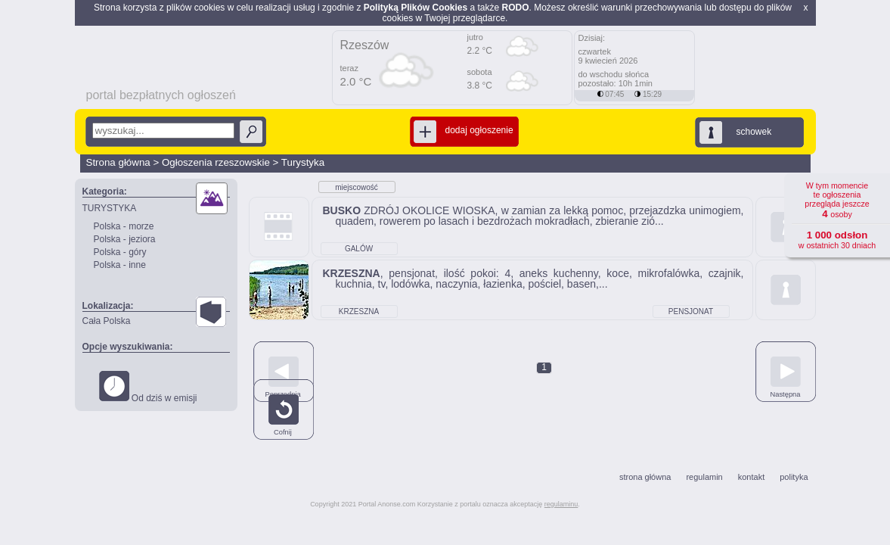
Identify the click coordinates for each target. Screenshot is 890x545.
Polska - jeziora (125, 239)
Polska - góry (120, 252)
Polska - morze (124, 226)
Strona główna (118, 162)
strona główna (645, 476)
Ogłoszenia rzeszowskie (216, 162)
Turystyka (302, 162)
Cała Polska (106, 321)
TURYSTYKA (109, 208)
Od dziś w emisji (148, 387)
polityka (794, 476)
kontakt (751, 476)
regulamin (704, 476)
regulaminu (561, 504)
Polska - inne (120, 265)
